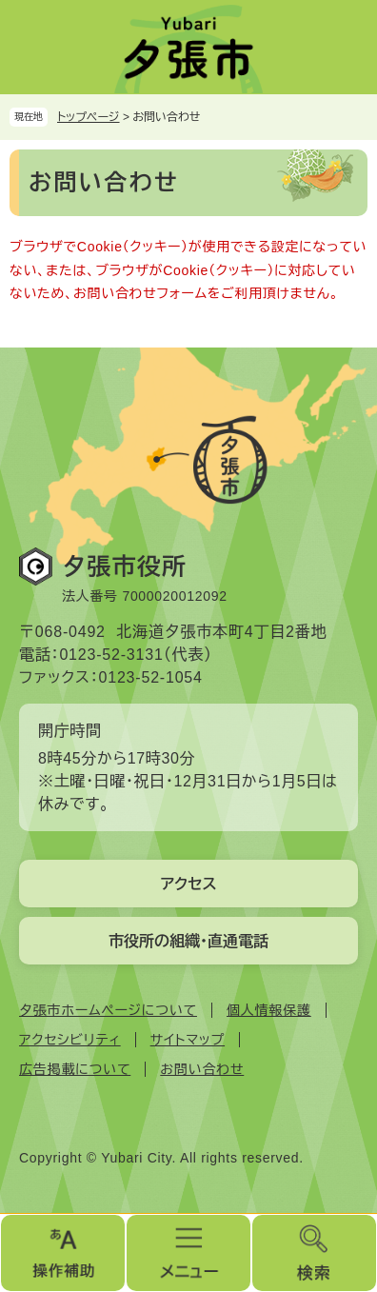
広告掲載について (74, 1069)
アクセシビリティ (70, 1039)
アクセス (188, 884)
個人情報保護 (269, 1010)
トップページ (88, 117)
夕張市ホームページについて (108, 1010)
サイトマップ (187, 1039)
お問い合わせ (202, 1069)
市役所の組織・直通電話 (188, 941)
